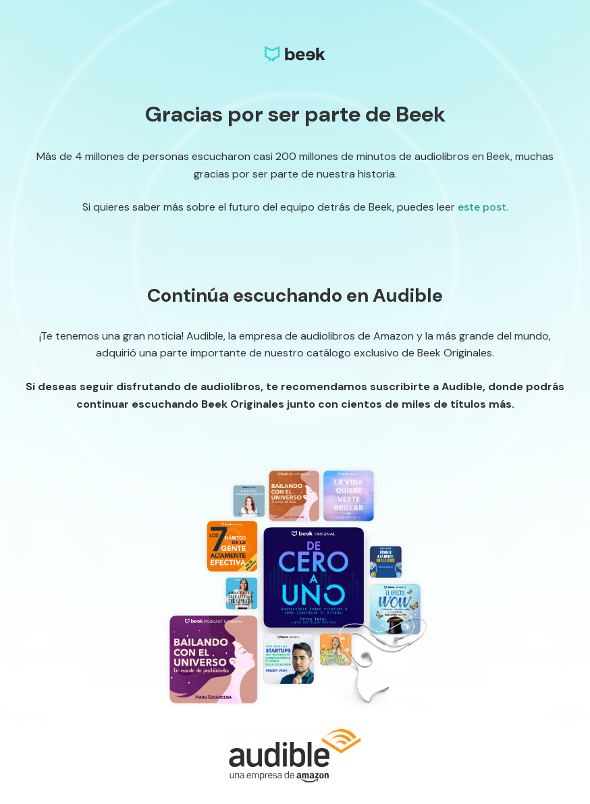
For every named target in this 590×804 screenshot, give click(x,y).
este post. (483, 207)
